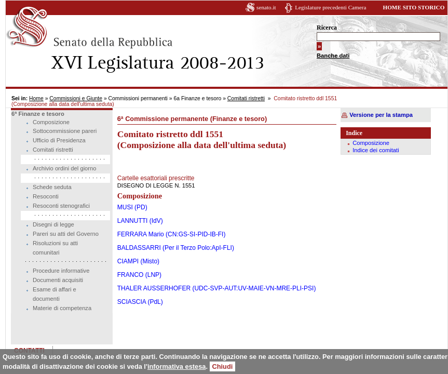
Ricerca (321, 27)
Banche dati (327, 55)
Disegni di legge (53, 224)
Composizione (51, 122)
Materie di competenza (62, 308)
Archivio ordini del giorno (65, 168)
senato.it (261, 7)
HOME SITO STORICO (408, 7)
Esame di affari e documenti (54, 294)
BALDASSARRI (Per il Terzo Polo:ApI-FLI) (174, 247)
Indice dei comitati (372, 150)
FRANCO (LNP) (138, 274)
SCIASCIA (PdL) (138, 301)
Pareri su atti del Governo (66, 234)
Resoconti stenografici (61, 206)
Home (36, 98)
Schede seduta (52, 187)
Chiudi (222, 366)
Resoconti (46, 196)
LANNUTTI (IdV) (138, 220)
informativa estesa (176, 366)
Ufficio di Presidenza (59, 140)
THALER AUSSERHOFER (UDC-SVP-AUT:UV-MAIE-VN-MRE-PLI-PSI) (215, 288)
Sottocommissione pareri (65, 131)
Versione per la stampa (377, 115)
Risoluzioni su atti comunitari (55, 248)
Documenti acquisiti (58, 280)
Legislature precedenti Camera (325, 7)
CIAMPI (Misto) (137, 261)
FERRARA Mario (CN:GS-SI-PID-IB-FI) (170, 234)
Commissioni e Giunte (75, 98)
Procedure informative (61, 271)
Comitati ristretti (246, 98)
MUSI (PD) (131, 207)
